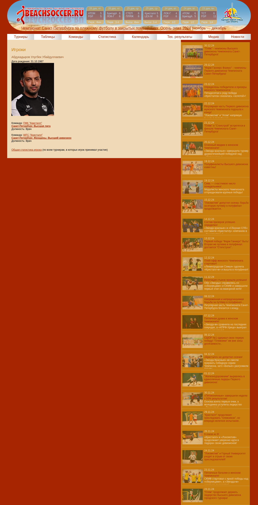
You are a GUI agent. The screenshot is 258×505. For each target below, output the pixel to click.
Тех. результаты (179, 37)
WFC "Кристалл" (33, 135)
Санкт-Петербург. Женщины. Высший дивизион (41, 137)
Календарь (140, 37)
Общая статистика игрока (26, 149)
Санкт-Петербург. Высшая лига (30, 126)
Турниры (21, 37)
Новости (237, 37)
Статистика (107, 37)
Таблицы (48, 37)
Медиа (213, 37)
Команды (76, 37)
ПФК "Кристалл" (32, 123)
